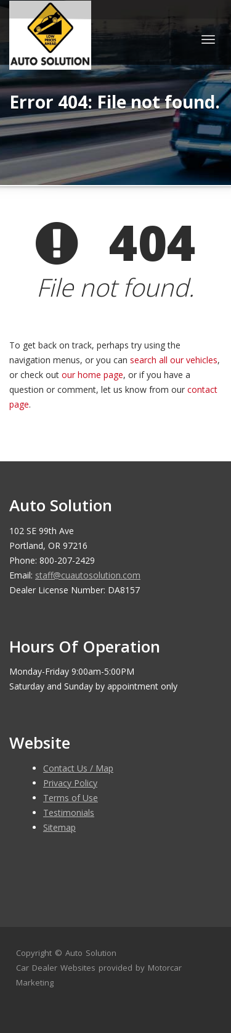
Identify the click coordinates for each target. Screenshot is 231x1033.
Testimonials (68, 812)
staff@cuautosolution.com (87, 575)
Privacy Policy (70, 783)
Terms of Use (70, 798)
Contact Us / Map (78, 768)
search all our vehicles (173, 360)
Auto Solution (90, 952)
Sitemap (59, 827)
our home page (92, 375)
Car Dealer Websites (55, 967)
